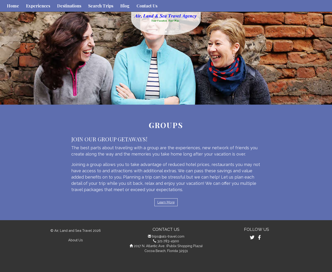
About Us (75, 240)
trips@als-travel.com (168, 236)
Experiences (38, 6)
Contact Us (147, 6)
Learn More (166, 202)
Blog (125, 6)
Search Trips (100, 6)
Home (13, 6)
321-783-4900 (168, 241)
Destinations (69, 6)
